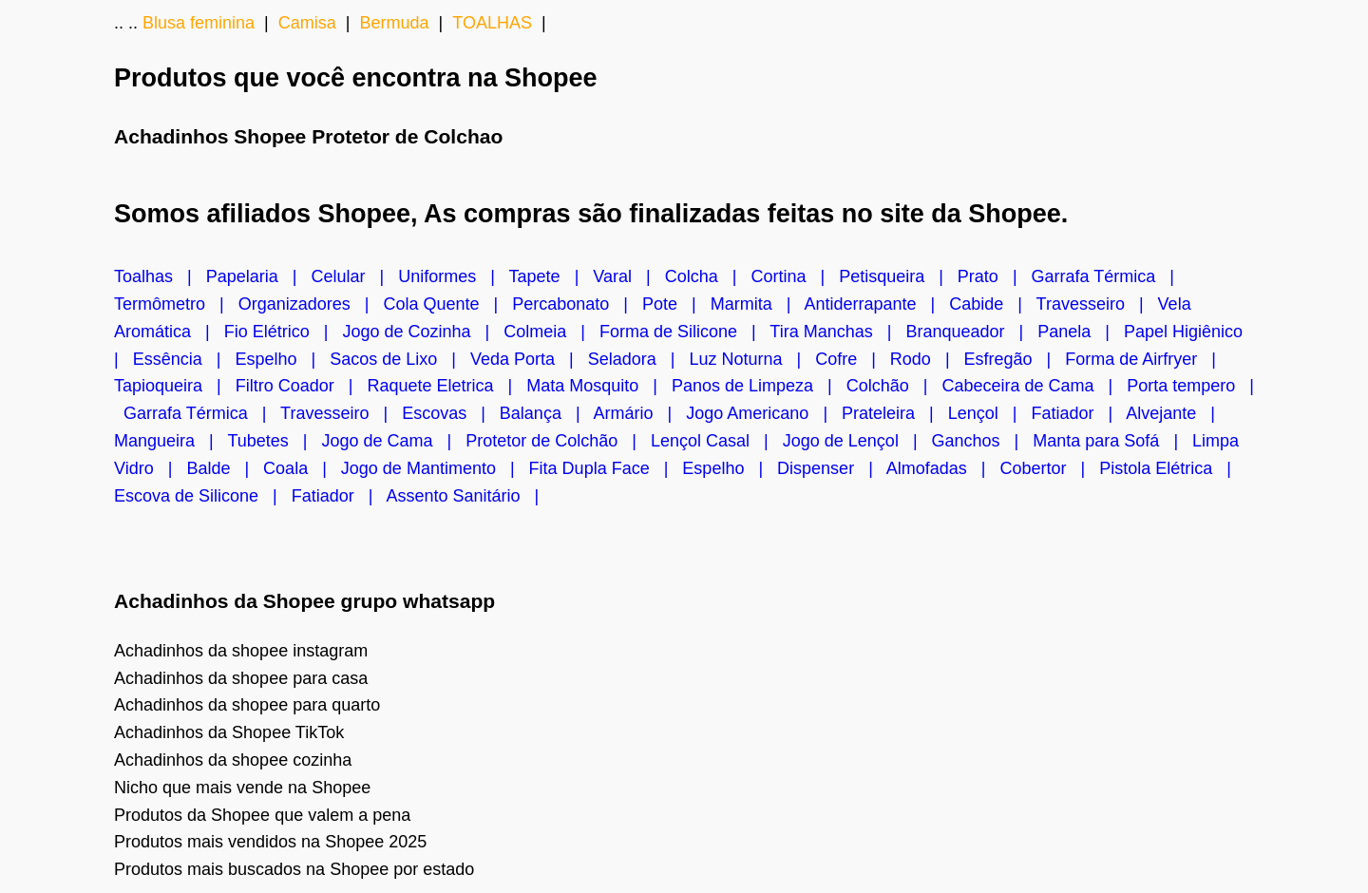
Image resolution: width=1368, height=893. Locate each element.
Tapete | (551, 276)
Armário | (640, 413)
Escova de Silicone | (203, 495)
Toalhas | (160, 276)
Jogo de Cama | (393, 440)
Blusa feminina (198, 22)
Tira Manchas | (837, 331)
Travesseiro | (1097, 304)
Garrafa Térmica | (1108, 276)
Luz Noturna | (752, 359)
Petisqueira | (898, 276)
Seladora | (639, 359)
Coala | (302, 468)
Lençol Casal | (717, 440)
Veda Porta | (529, 359)
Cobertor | (1050, 468)
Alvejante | (1175, 413)
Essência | (184, 359)
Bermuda (393, 22)
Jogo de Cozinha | (423, 331)
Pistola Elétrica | (1170, 468)
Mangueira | (170, 440)
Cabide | (992, 304)
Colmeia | (551, 331)
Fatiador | (1079, 413)
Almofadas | (943, 468)
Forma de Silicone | (684, 331)
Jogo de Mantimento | (435, 468)
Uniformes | (453, 276)
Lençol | (990, 413)
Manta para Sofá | (1112, 440)
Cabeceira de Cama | (1035, 385)
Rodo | (927, 359)
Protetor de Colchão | (558, 440)
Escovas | (451, 413)
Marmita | (758, 304)
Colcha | (708, 276)
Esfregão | (1015, 359)
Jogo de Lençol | (857, 440)
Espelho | (282, 359)
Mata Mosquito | (599, 385)
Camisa (307, 22)
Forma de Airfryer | (1145, 359)
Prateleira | (895, 413)
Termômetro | (176, 304)
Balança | (547, 413)
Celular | (354, 276)
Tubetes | (274, 440)
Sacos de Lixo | (400, 359)
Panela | (1080, 331)
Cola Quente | (447, 304)
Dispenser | (831, 468)
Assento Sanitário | (468, 495)
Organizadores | (311, 304)
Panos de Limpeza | (759, 385)
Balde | (224, 468)
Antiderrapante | (876, 304)
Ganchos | (983, 440)
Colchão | (894, 385)
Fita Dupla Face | (606, 468)
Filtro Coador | (302, 385)
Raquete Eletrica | (446, 385)
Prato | (995, 276)
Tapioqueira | (175, 385)
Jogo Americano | (764, 413)
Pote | (676, 304)
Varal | (628, 276)
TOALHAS (492, 22)
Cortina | (794, 276)
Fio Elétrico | (283, 331)
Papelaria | (259, 276)
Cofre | (852, 359)
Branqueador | (971, 331)
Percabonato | (577, 304)
